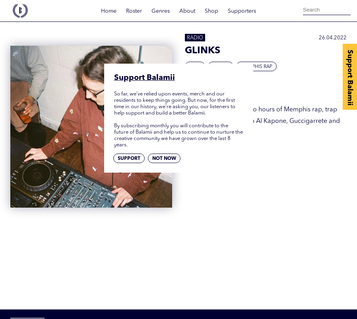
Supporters (242, 11)
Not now (164, 158)
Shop (211, 11)
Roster (134, 11)
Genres (160, 11)
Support (129, 158)
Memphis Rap (256, 66)
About (187, 11)
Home (108, 11)
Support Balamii (349, 77)
